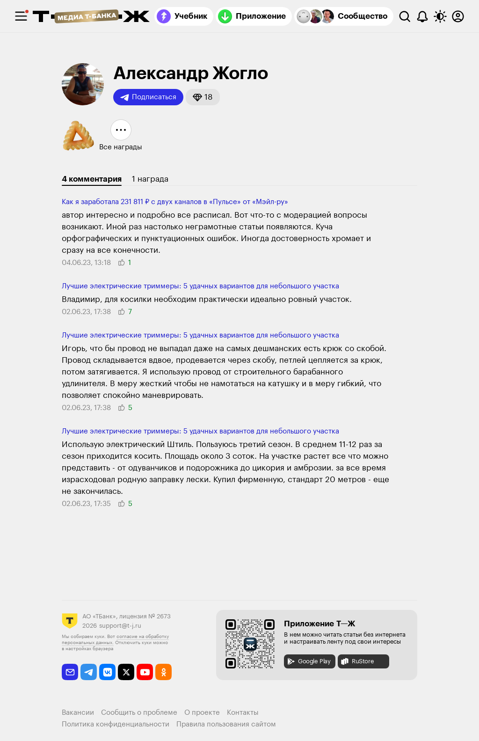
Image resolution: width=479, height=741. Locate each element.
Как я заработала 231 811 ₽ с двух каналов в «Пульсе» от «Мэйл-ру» (175, 201)
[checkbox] (21, 16)
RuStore (357, 661)
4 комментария (92, 179)
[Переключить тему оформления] (440, 16)
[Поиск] (405, 16)
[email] (70, 672)
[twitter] (126, 672)
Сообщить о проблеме (139, 712)
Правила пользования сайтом (226, 724)
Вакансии (78, 712)
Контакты (243, 712)
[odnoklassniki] (163, 672)
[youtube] (145, 672)
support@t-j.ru (120, 626)
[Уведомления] (422, 16)
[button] (203, 97)
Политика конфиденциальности (115, 724)
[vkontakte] (107, 672)
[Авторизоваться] (458, 16)
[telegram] (88, 672)
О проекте (202, 712)
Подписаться (148, 97)
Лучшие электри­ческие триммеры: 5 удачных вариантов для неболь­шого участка (200, 286)
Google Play (308, 661)
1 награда (150, 179)
